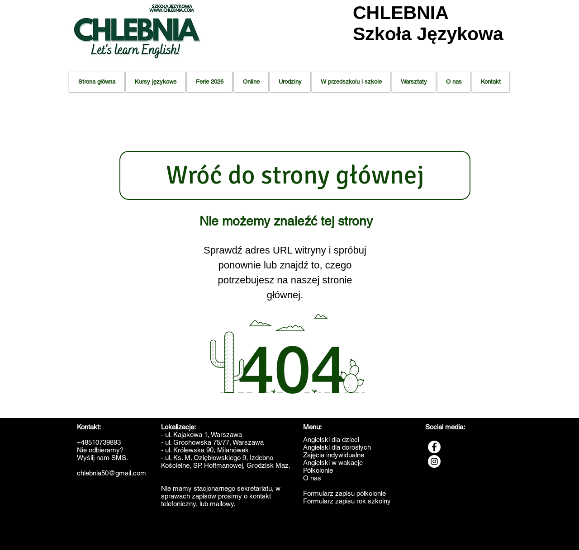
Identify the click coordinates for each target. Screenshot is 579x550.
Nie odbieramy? (100, 450)
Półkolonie (318, 470)
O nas (312, 478)
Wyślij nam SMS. (102, 457)
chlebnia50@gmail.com (111, 473)
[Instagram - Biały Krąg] (434, 461)
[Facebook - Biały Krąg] (434, 447)
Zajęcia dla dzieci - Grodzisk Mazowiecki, (114, 537)
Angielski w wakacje (333, 462)
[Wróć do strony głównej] (294, 175)
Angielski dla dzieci (331, 439)
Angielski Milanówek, (352, 537)
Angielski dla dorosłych (337, 447)
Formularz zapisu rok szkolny (347, 501)
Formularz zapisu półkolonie (344, 493)
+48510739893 (99, 442)
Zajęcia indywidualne (333, 455)
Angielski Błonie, (314, 537)
